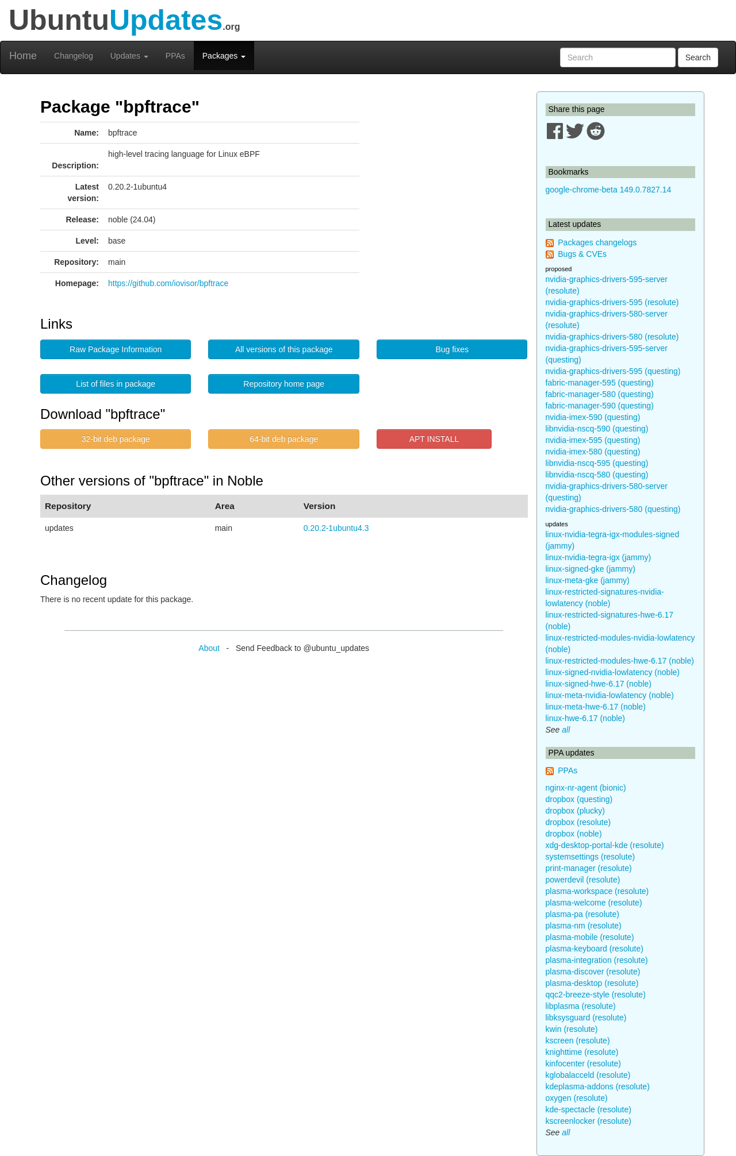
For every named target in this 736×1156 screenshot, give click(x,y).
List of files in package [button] (115, 383)
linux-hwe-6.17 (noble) (586, 718)
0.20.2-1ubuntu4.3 (336, 528)
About (209, 648)
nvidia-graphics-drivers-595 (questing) (613, 371)
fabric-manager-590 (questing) (600, 405)
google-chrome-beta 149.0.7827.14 (609, 189)
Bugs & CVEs (582, 254)
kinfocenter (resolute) (584, 1063)
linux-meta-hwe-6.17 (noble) (596, 706)
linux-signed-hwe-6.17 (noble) (598, 683)
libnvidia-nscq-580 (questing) (597, 474)
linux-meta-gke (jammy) (588, 580)
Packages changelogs (597, 242)
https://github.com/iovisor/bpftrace (168, 283)
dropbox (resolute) (578, 822)
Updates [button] (129, 55)
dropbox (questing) (579, 799)
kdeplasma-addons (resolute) (598, 1086)
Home (23, 55)
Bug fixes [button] (452, 349)
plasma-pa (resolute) (582, 914)
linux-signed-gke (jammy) (590, 568)
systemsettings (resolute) (590, 856)
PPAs (175, 55)
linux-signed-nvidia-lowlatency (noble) (613, 672)
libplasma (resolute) (581, 1006)
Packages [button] (224, 55)
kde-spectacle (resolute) (588, 1109)
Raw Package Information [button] (116, 349)
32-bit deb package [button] (116, 439)
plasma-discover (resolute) (593, 971)
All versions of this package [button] (284, 349)
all (566, 729)
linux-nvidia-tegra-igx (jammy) (598, 557)
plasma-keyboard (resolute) (594, 948)
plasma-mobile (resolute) (590, 937)
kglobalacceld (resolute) (588, 1075)
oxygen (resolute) (577, 1098)
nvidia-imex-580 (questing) (593, 451)
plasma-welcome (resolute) (594, 902)
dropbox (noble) (574, 833)
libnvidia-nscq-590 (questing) (597, 428)
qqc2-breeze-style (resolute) (596, 994)
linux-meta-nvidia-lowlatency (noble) (610, 695)
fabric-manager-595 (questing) (600, 382)
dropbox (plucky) (575, 810)
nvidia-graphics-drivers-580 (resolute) (612, 336)
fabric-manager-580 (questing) (600, 394)
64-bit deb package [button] (284, 439)
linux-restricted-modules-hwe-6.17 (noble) (620, 660)
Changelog (73, 55)
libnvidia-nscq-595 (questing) (597, 463)
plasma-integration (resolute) (597, 960)
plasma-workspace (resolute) (597, 891)
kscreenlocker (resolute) (588, 1121)
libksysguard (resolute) (586, 1017)
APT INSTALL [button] (434, 439)
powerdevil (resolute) (583, 879)
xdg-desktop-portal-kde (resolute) (605, 845)
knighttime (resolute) (582, 1052)
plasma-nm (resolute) (584, 925)
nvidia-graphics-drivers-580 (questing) (613, 509)
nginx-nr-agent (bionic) (586, 787)
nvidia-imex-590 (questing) (593, 417)
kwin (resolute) (572, 1029)
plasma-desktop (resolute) (592, 983)
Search (698, 57)
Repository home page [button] (283, 383)
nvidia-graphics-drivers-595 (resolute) (612, 302)
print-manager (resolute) (589, 868)
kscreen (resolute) (578, 1040)
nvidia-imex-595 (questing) (593, 440)
